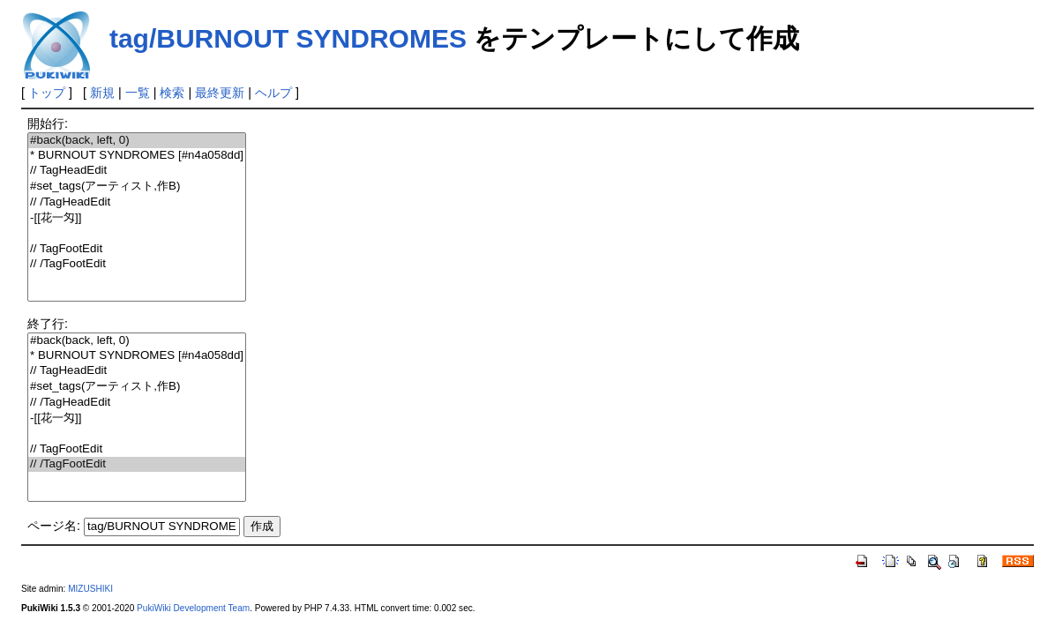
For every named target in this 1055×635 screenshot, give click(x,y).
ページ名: (53, 526)
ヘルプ (273, 93)
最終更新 (219, 93)
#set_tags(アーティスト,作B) (136, 186)
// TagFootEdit (136, 249)
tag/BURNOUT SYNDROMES (288, 38)
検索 (172, 93)
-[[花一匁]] (136, 218)
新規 (102, 93)
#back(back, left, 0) (136, 140)
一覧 (137, 93)
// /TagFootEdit (136, 264)
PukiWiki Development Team (193, 608)
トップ (46, 93)
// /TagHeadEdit (136, 202)
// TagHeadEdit (136, 170)
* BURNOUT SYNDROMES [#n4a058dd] (136, 155)
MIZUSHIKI (90, 589)
